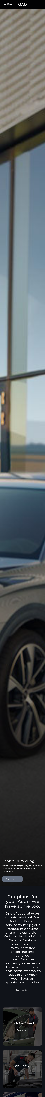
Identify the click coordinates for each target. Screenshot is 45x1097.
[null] (22, 1030)
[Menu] (7, 4)
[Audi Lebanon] (22, 4)
